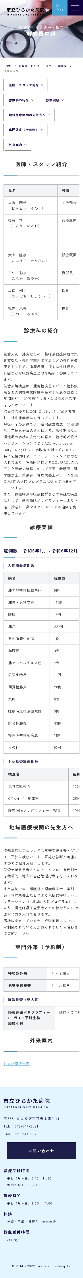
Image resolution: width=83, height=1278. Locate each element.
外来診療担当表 (17, 1063)
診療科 (62, 66)
